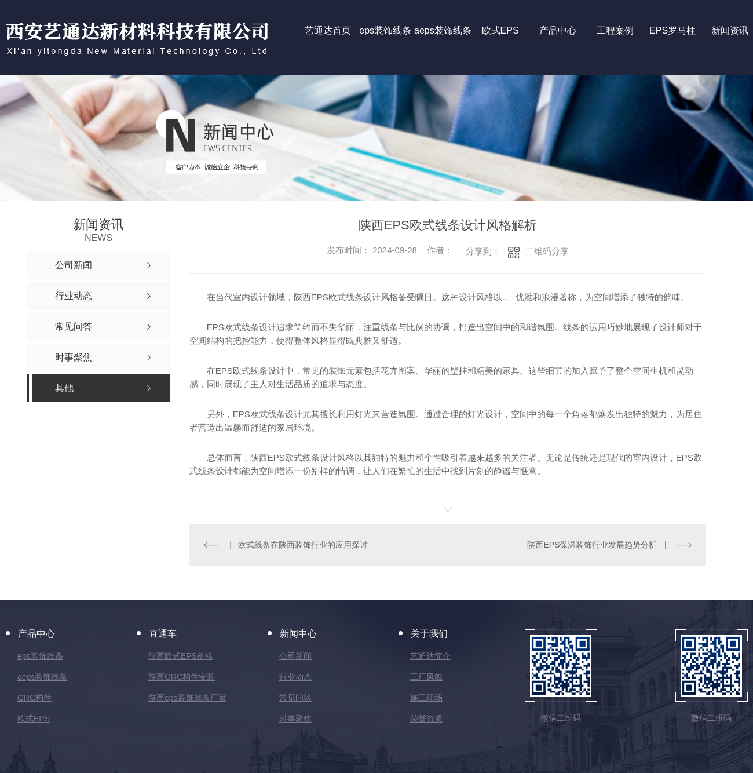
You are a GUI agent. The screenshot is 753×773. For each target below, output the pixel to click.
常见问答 (295, 697)
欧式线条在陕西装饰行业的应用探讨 (303, 544)
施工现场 (426, 697)
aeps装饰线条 (42, 676)
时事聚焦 (295, 718)
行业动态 (295, 676)
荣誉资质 (426, 718)
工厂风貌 (426, 676)
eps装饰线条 (40, 656)
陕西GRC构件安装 (181, 676)
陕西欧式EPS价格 (180, 656)
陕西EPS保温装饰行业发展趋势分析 (592, 544)
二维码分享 (547, 251)
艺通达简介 (430, 656)
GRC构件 (34, 697)
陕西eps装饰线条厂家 (187, 697)
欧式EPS (33, 718)
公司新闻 (295, 656)
